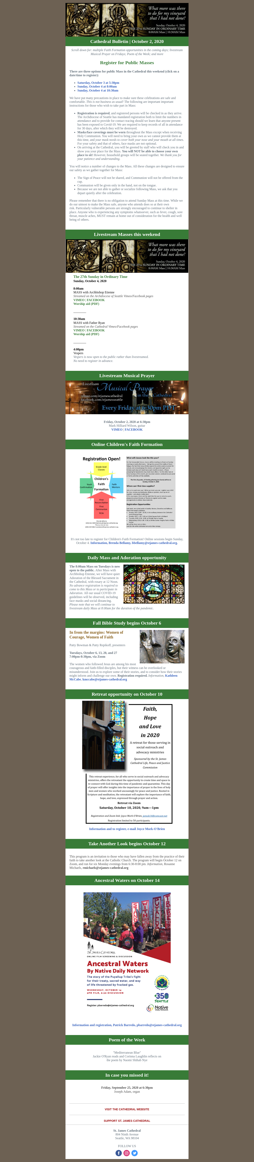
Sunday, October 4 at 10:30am (97, 90)
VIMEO (79, 300)
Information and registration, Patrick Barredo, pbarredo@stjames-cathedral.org (127, 1025)
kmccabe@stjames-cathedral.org (104, 679)
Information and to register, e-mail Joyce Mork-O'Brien (127, 829)
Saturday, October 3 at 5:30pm (98, 82)
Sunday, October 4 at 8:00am (97, 86)
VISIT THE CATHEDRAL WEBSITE (127, 1109)
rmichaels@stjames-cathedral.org (105, 867)
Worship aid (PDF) (86, 303)
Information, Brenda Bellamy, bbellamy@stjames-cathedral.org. (134, 543)
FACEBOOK (96, 300)
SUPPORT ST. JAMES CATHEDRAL (127, 1120)
